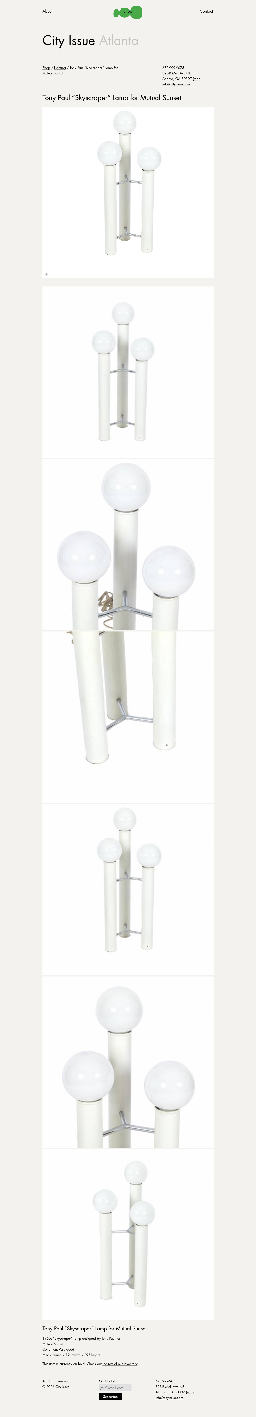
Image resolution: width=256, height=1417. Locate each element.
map (197, 78)
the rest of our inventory (120, 1363)
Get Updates (108, 1381)
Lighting (60, 67)
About (47, 11)
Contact (206, 11)
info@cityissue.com (176, 84)
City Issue (90, 40)
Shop (127, 11)
